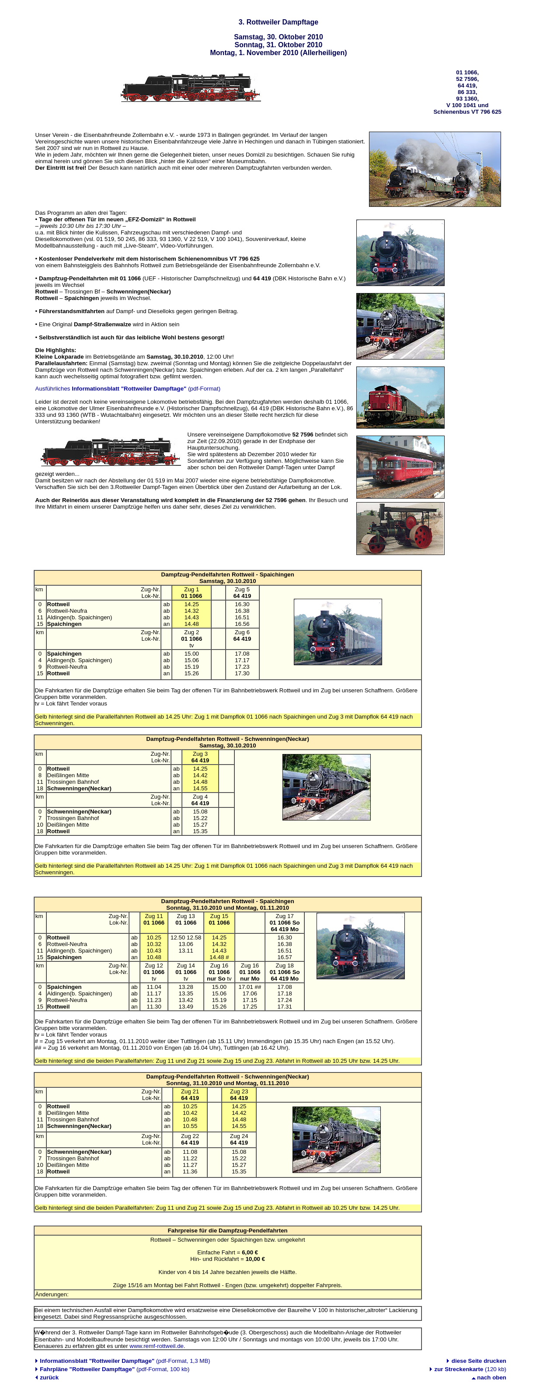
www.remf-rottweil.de (156, 1346)
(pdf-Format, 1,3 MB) (124, 1361)
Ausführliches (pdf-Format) (128, 388)
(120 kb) (470, 1369)
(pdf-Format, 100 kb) (114, 1369)
